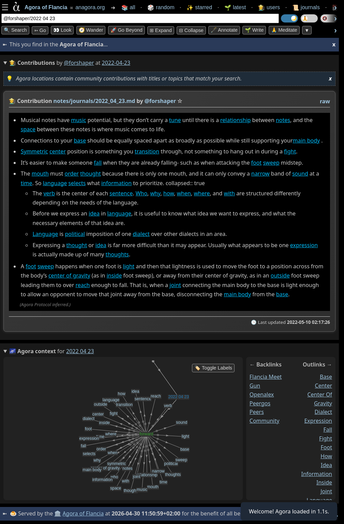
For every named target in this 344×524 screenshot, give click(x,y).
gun (255, 385)
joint (175, 285)
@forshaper (79, 62)
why (155, 193)
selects (77, 183)
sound (300, 174)
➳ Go (40, 30)
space (28, 129)
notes (283, 120)
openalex (262, 394)
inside (114, 276)
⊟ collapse (191, 30)
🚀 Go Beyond (126, 30)
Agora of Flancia (83, 513)
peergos (260, 403)
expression (304, 245)
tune (175, 120)
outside (280, 276)
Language (45, 234)
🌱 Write (254, 30)
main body (306, 140)
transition (147, 151)
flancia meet (266, 376)
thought (90, 174)
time (26, 183)
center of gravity (69, 276)
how (168, 193)
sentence (121, 193)
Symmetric (34, 151)
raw (325, 101)
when (184, 193)
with (229, 193)
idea (94, 213)
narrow (260, 174)
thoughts (117, 254)
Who (141, 193)
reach (82, 285)
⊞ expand (161, 30)
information (116, 183)
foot (256, 162)
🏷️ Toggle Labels (213, 368)
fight (290, 151)
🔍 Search (15, 30)
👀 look (62, 30)
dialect (141, 234)
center (57, 151)
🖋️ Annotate (224, 30)
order (72, 174)
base (80, 140)
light (129, 266)
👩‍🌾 (12, 101)
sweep (271, 162)
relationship (235, 120)
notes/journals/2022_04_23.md (94, 101)
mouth (40, 174)
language (55, 183)
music (78, 120)
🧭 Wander (91, 30)
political (75, 234)
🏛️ (57, 513)
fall (98, 162)
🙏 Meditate (284, 30)
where (202, 193)
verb (49, 193)
